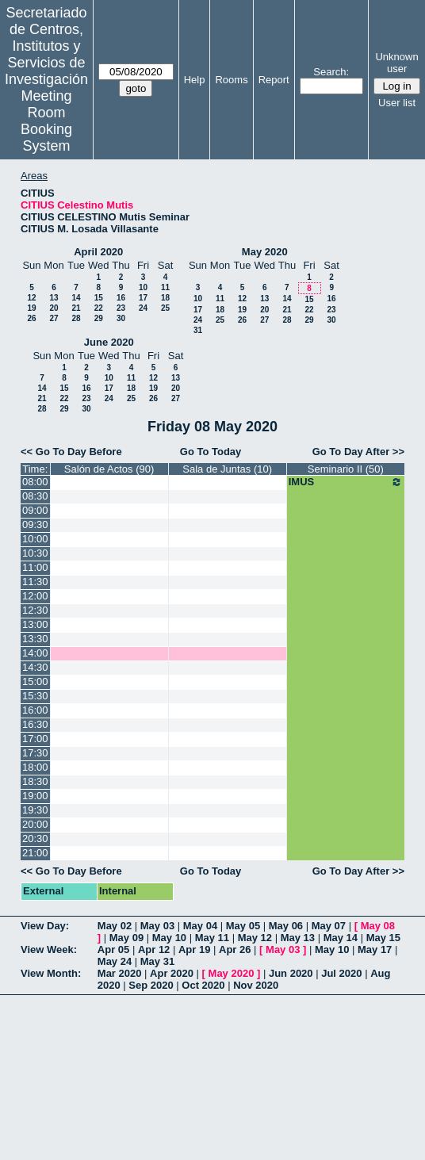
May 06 (286, 926)
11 (165, 287)
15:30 (35, 696)
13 (53, 297)
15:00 (35, 681)
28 (75, 318)
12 (31, 297)
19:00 (35, 796)
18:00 (35, 767)
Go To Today (211, 451)
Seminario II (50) (346, 469)
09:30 (35, 524)
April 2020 (98, 252)
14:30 (35, 667)
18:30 (35, 781)
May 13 (298, 938)
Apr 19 (194, 949)
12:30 (35, 610)
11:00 (35, 567)
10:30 (35, 553)
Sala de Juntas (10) (227, 469)
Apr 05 (113, 949)
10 (143, 287)
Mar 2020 (120, 973)
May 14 (341, 938)
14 (75, 297)
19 (31, 308)
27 (53, 318)
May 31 (157, 961)
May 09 (126, 938)
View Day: (45, 926)
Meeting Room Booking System (46, 121)
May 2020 (265, 252)
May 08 (378, 926)
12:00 (35, 596)
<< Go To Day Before (71, 451)
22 (98, 308)
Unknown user (396, 63)
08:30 (35, 496)
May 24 (115, 961)
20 (53, 308)
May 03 (157, 926)
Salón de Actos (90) (109, 469)
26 (31, 318)
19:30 (35, 810)
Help (194, 80)
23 (121, 308)
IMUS (346, 482)
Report (273, 80)
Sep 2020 (150, 985)
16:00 (35, 710)
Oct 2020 (203, 985)
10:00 (35, 539)
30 (121, 318)
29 (98, 318)
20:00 (35, 824)
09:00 (35, 510)
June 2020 (109, 342)
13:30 (35, 639)
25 (165, 308)
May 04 (200, 926)
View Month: (51, 973)
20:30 (35, 838)
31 (197, 330)
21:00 (35, 853)
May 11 (212, 938)
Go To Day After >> (358, 451)
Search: (331, 72)
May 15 (383, 938)
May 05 (243, 926)
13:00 (35, 624)
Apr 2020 (171, 973)
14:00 (35, 653)
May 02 (115, 926)
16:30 (35, 724)
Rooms (231, 80)
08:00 (35, 482)
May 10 (169, 938)
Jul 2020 (341, 973)
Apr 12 (154, 949)
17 (143, 297)
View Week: (49, 949)
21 (75, 308)
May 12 (255, 938)
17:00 (35, 739)
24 (143, 308)
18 (165, 297)
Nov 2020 (255, 985)
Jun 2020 (291, 973)
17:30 (35, 753)
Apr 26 (235, 949)
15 (98, 297)
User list (396, 103)
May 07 (329, 926)
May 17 (375, 949)
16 (121, 297)
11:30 (35, 582)
